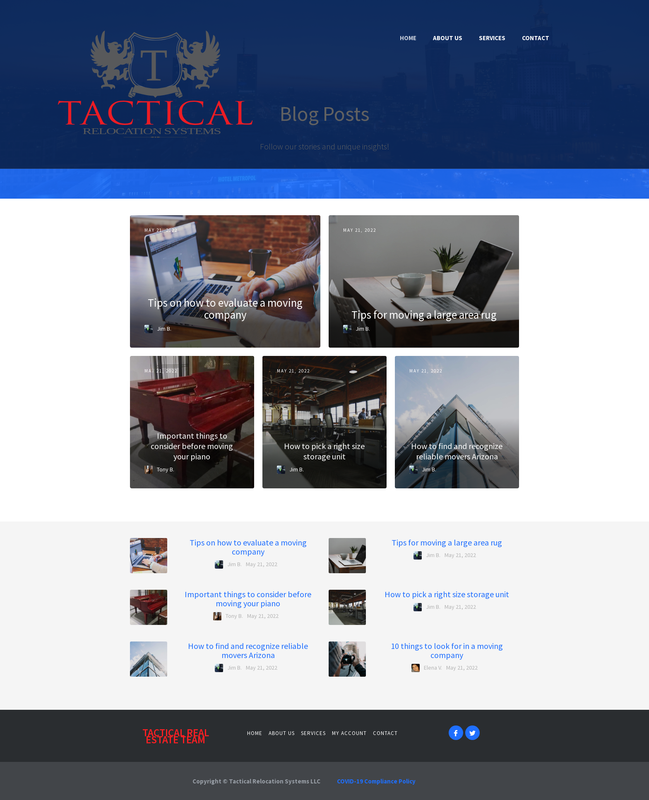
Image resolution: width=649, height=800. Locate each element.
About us (282, 733)
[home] (126, 84)
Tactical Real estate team (175, 736)
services (313, 733)
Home (254, 733)
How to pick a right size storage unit (447, 594)
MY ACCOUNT (349, 733)
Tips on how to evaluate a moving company (248, 547)
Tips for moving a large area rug (447, 542)
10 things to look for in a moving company (447, 650)
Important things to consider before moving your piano (248, 599)
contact (385, 733)
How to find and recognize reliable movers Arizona (248, 650)
